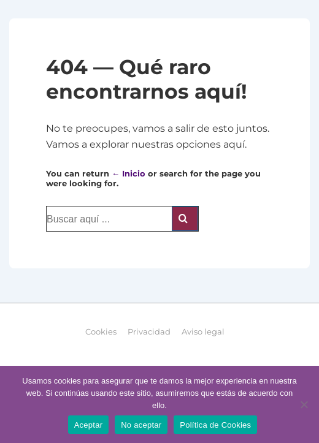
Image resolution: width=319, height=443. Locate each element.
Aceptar (88, 425)
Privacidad (149, 331)
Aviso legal (203, 331)
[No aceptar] (304, 404)
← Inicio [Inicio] (128, 173)
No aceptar (141, 425)
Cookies (101, 331)
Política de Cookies (215, 425)
